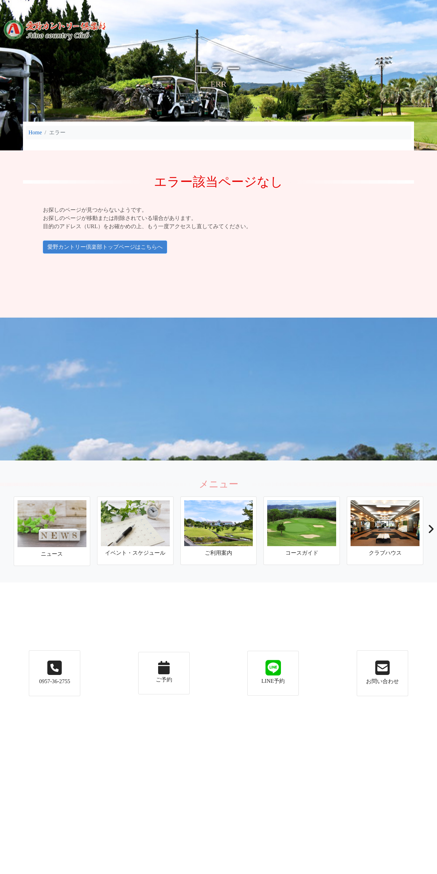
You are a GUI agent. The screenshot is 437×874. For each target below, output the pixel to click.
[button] (430, 531)
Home (35, 132)
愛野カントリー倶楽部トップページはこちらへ (74, 247)
